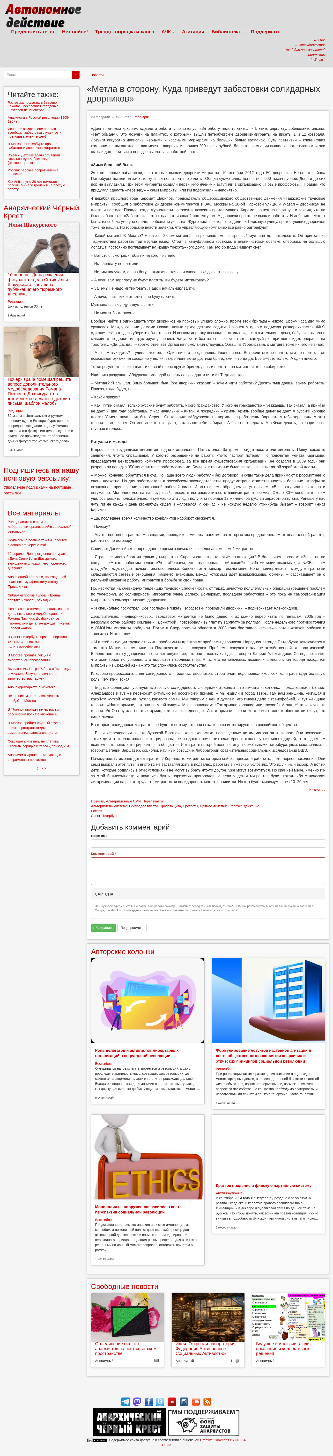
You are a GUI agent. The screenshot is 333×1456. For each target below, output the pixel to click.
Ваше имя (99, 836)
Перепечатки (153, 801)
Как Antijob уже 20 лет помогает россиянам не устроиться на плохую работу (36, 185)
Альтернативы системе (109, 806)
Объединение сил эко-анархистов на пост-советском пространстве (125, 1348)
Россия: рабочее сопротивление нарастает (33, 172)
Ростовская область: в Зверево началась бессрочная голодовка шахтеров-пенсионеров (33, 106)
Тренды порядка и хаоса (124, 31)
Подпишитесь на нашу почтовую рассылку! (41, 474)
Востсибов (103, 1064)
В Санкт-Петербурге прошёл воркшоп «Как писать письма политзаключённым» (37, 641)
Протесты (190, 806)
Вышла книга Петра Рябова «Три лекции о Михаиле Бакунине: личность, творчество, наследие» (40, 673)
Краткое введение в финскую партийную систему (264, 1186)
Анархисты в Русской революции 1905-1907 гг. (38, 119)
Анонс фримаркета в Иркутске (31, 687)
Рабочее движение (244, 806)
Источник (317, 790)
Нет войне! (75, 31)
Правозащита (170, 806)
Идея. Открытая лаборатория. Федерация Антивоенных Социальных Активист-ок (206, 1348)
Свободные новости (124, 1286)
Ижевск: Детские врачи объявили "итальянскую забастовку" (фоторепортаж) (34, 159)
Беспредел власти (143, 806)
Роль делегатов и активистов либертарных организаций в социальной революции (40, 526)
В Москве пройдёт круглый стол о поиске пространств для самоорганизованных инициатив (34, 728)
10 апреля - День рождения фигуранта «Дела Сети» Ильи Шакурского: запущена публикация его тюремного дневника (38, 284)
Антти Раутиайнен (230, 1193)
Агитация (193, 31)
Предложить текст (33, 31)
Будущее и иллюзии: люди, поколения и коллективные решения (283, 1348)
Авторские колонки (122, 952)
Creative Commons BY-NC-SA (223, 1440)
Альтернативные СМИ (123, 801)
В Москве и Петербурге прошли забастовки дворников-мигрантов (34, 145)
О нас (166, 1445)
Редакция (140, 117)
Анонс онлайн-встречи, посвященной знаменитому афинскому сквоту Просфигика (37, 581)
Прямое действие (214, 806)
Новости (97, 75)
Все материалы (34, 513)
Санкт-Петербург (104, 816)
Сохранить (103, 928)
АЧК (168, 31)
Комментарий (103, 854)
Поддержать (266, 31)
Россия (96, 811)
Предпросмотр (131, 928)
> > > (41, 768)
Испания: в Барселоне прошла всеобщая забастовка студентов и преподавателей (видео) (34, 132)
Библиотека (228, 31)
